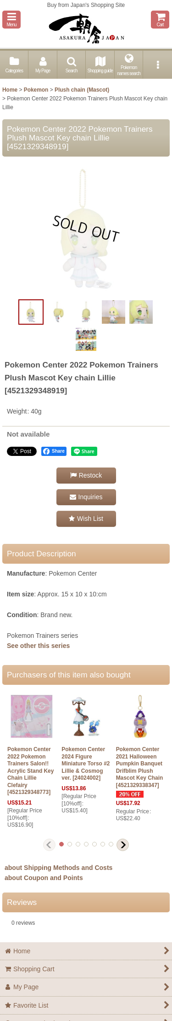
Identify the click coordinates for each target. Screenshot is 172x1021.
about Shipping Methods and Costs (58, 867)
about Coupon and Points (44, 877)
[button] (11, 20)
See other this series (38, 645)
